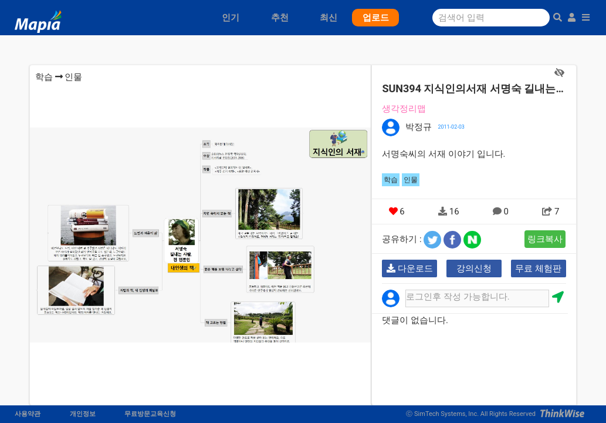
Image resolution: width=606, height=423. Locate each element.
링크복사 (545, 239)
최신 (328, 17)
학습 (44, 77)
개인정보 (83, 414)
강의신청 (474, 268)
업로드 (376, 17)
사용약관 (27, 414)
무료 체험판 (538, 268)
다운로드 (410, 268)
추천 (280, 17)
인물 (73, 77)
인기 (230, 17)
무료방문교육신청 (150, 414)
